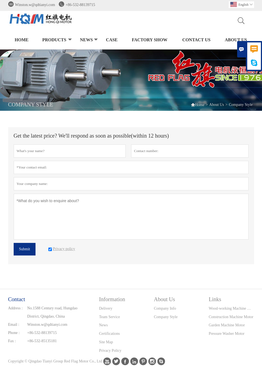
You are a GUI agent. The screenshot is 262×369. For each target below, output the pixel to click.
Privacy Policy (110, 350)
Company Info (165, 308)
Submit (24, 249)
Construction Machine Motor (231, 317)
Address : (15, 308)
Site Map (106, 342)
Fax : (12, 341)
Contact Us (196, 39)
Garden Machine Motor (227, 325)
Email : (13, 324)
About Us (236, 39)
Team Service (109, 317)
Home (22, 39)
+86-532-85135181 (42, 341)
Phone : (14, 333)
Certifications (109, 334)
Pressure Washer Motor (227, 334)
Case (112, 39)
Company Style (166, 317)
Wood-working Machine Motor (231, 308)
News (88, 40)
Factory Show (149, 39)
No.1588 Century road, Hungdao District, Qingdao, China (52, 312)
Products (56, 40)
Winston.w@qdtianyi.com (35, 5)
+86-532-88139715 (80, 5)
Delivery (106, 308)
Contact (16, 299)
